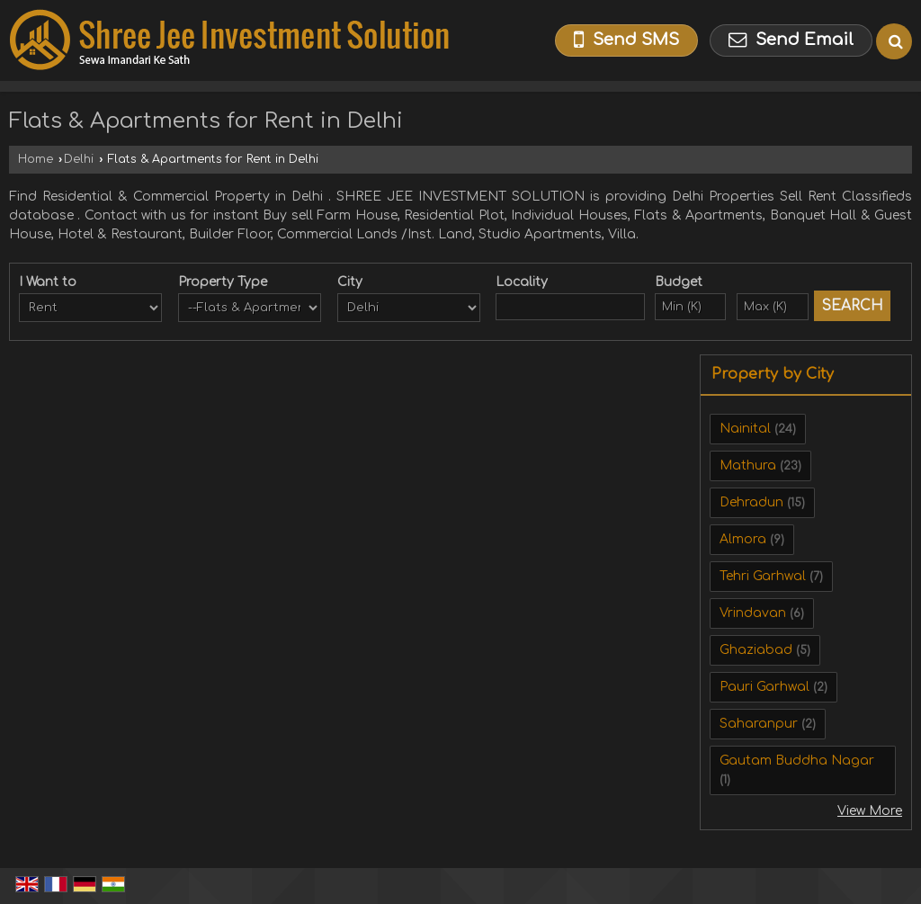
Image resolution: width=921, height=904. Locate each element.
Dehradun (751, 502)
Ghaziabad (756, 650)
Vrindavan (753, 613)
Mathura (748, 465)
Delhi (79, 159)
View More (869, 811)
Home (35, 159)
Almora (743, 539)
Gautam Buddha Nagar (797, 760)
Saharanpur (759, 723)
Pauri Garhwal (764, 687)
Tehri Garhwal (763, 576)
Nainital (745, 428)
